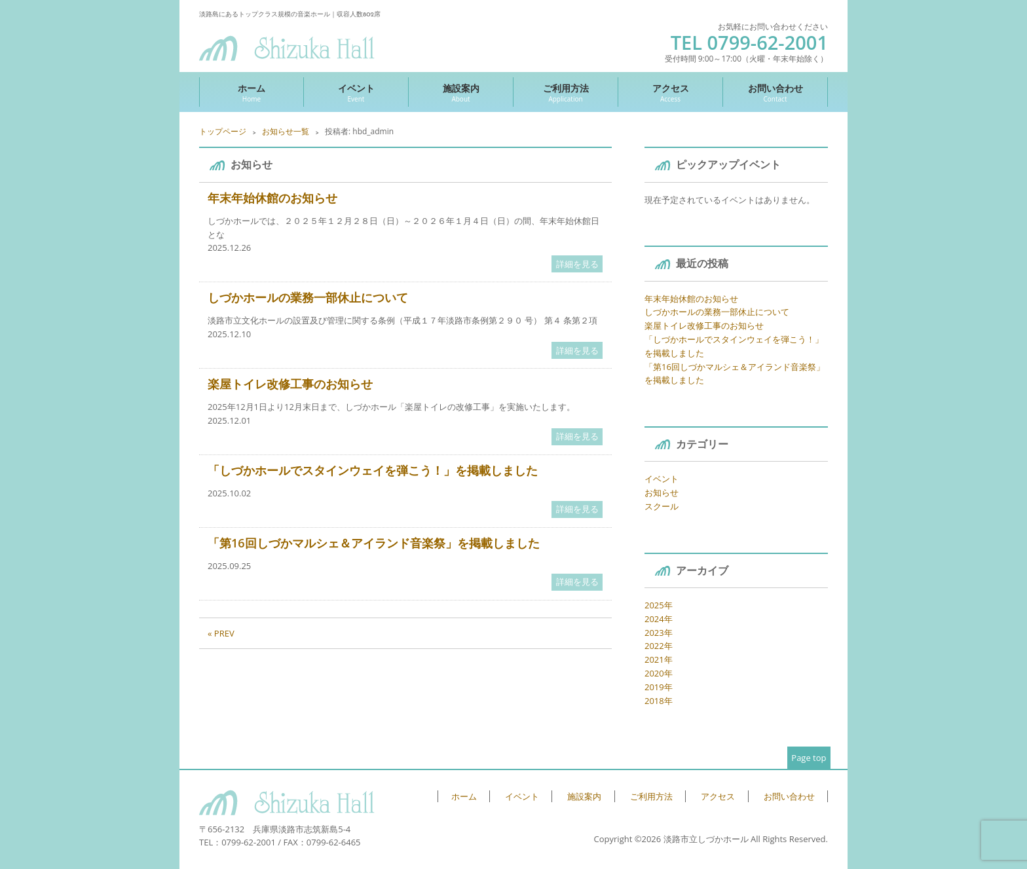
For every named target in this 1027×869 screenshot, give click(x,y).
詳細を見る (577, 264)
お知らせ (661, 492)
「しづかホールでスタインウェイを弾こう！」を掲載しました (373, 470)
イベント (356, 92)
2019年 (658, 687)
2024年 (658, 619)
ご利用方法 (566, 92)
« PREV (221, 633)
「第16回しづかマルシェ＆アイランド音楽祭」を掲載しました (374, 543)
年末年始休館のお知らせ (272, 198)
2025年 (658, 605)
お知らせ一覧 (285, 131)
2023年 (658, 632)
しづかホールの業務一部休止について (308, 297)
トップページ (222, 131)
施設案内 (461, 92)
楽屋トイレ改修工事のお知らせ (290, 384)
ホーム (251, 92)
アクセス (670, 92)
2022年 (658, 646)
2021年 (658, 659)
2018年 (658, 701)
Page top (808, 758)
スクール (661, 506)
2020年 (658, 673)
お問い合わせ (775, 92)
